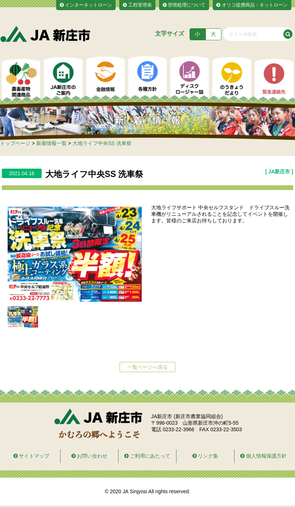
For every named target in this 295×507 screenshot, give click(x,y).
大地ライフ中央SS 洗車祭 (102, 143)
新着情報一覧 (51, 143)
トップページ (15, 143)
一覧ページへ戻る (147, 367)
